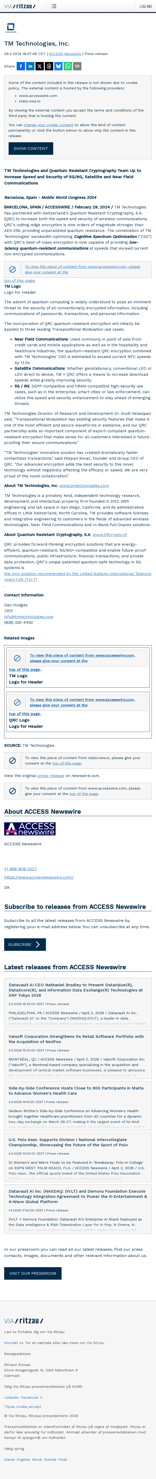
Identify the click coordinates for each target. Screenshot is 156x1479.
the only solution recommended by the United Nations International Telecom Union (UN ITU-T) (77, 576)
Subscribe (25, 944)
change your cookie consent (48, 125)
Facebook (29, 1397)
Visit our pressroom (32, 1273)
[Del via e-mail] (77, 66)
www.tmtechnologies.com (84, 485)
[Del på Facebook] (21, 66)
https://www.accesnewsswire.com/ (39, 877)
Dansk (9, 1459)
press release (50, 775)
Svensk (50, 1459)
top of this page (19, 280)
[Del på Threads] (49, 66)
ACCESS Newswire (65, 54)
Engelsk (23, 1459)
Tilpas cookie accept (22, 1406)
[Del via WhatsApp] (68, 66)
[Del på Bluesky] (58, 66)
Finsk (62, 1459)
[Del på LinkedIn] (30, 66)
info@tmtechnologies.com (28, 616)
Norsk (37, 1459)
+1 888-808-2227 (20, 868)
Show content (31, 148)
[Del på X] (39, 66)
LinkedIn (11, 1397)
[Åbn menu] (54, 6)
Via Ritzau (95, 1343)
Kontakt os (13, 1343)
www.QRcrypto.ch (110, 534)
